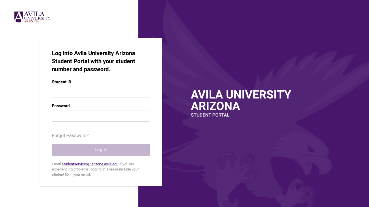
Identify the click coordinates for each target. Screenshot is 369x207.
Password (61, 106)
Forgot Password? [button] (70, 135)
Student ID (61, 82)
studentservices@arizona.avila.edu (90, 164)
